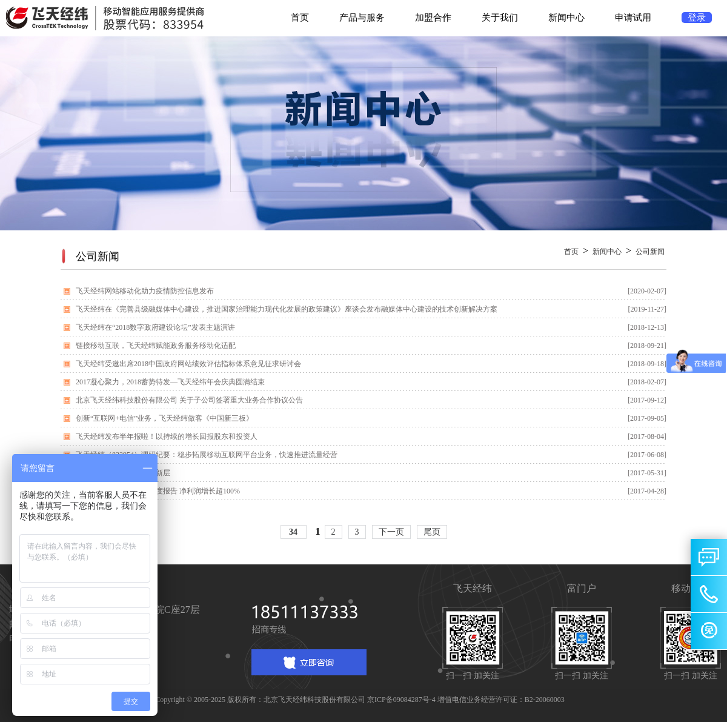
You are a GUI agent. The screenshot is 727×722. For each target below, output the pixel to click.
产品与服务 (362, 17)
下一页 (391, 531)
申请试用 (633, 17)
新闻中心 (566, 17)
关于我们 (500, 17)
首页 (300, 17)
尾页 (431, 531)
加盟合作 (433, 17)
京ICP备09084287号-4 (401, 699)
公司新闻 (650, 251)
